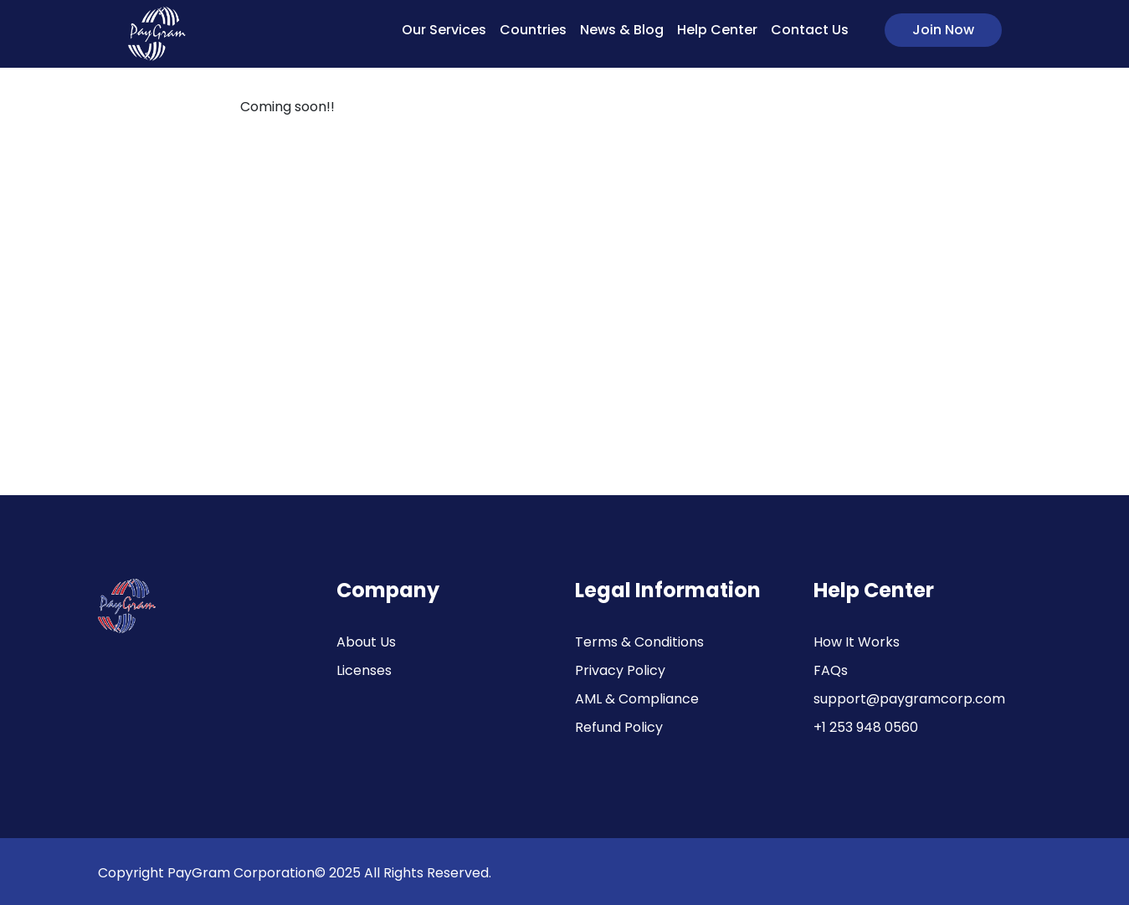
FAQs (830, 670)
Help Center (717, 29)
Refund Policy (619, 727)
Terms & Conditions (639, 642)
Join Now (943, 29)
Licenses (364, 670)
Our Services (444, 29)
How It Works (856, 642)
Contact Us (810, 29)
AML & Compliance (637, 698)
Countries (533, 29)
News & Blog (622, 29)
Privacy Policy (620, 670)
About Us (366, 642)
